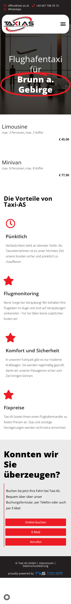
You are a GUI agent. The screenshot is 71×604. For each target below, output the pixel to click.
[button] (63, 24)
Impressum (46, 563)
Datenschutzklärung (35, 566)
